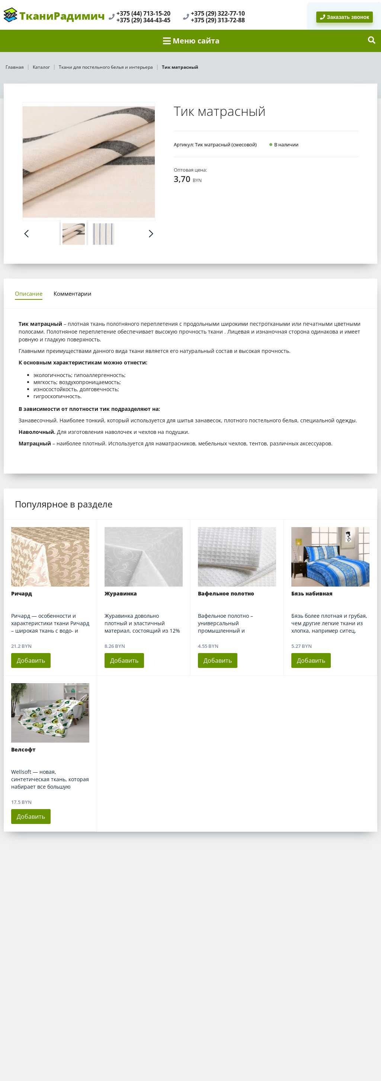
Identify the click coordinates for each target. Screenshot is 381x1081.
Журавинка (121, 593)
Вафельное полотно (226, 593)
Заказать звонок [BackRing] (344, 17)
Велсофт (23, 749)
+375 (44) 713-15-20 (143, 13)
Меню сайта (191, 41)
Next (151, 233)
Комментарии (73, 293)
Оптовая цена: (190, 169)
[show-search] (371, 41)
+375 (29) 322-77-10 (218, 13)
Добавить (31, 660)
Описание (28, 293)
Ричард (21, 593)
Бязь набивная (312, 593)
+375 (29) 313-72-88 (218, 20)
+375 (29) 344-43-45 (143, 20)
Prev (26, 233)
